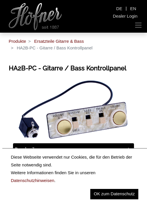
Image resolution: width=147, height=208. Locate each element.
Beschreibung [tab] (29, 148)
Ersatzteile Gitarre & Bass (59, 41)
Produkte (17, 41)
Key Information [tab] (31, 161)
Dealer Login (125, 16)
